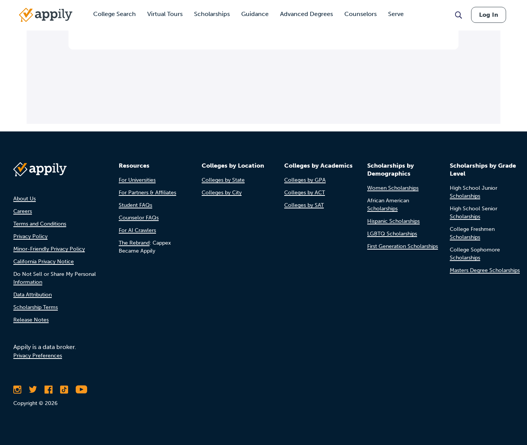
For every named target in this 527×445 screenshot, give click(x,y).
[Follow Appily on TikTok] (64, 389)
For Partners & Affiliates (147, 192)
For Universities (137, 180)
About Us (24, 198)
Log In (488, 14)
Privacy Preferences (37, 355)
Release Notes (31, 320)
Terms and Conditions (39, 224)
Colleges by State (223, 180)
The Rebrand (134, 243)
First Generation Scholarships (402, 246)
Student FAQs (135, 205)
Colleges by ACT (304, 192)
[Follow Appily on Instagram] (17, 389)
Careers (22, 211)
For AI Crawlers (137, 230)
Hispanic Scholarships (393, 221)
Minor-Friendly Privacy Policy (49, 249)
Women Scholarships (393, 188)
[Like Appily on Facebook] (49, 389)
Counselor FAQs (139, 217)
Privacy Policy (30, 236)
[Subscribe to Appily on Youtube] (81, 389)
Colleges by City (222, 192)
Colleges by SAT (304, 205)
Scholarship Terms (35, 307)
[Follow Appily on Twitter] (33, 389)
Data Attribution (32, 294)
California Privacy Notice (43, 261)
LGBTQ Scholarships (392, 234)
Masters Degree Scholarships (485, 270)
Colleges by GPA (305, 180)
